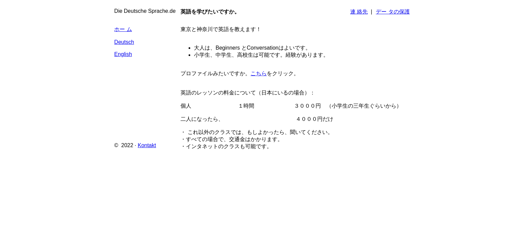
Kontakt (147, 145)
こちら (259, 73)
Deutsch (124, 42)
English (123, 54)
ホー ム (123, 29)
